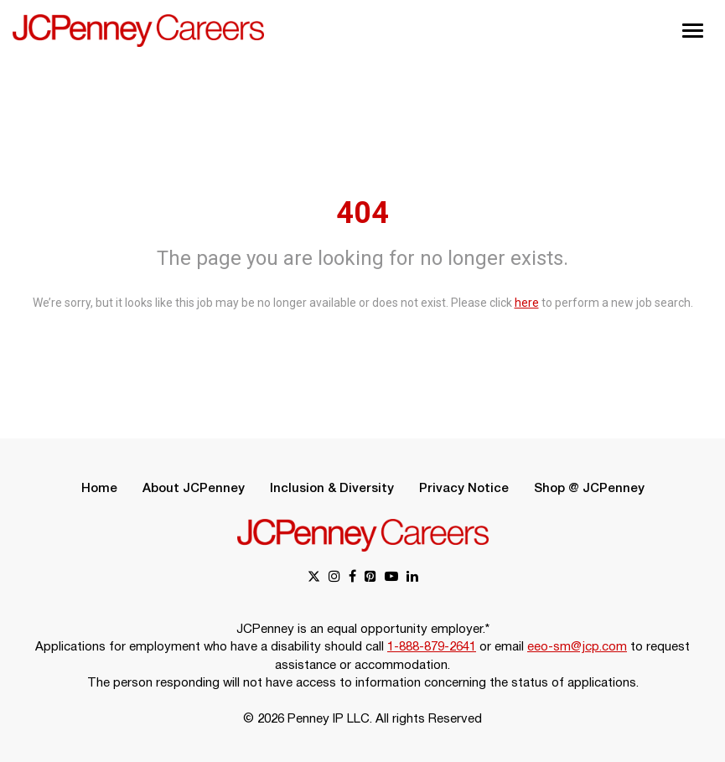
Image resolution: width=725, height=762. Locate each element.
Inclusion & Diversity (332, 489)
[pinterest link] (370, 578)
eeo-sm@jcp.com (577, 647)
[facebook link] (352, 578)
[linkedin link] (412, 578)
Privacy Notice (464, 489)
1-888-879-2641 (431, 647)
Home (99, 489)
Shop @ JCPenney (589, 489)
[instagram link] (334, 578)
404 (362, 213)
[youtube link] (391, 578)
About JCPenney (193, 489)
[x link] (313, 578)
